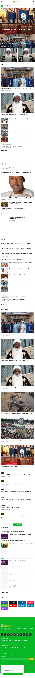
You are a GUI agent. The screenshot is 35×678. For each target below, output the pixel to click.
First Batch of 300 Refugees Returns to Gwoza (11, 5)
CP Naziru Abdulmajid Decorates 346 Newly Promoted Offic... (14, 545)
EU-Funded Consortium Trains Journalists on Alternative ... (13, 536)
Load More (17, 530)
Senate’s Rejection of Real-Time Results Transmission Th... (14, 653)
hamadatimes (4, 31)
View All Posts (31, 311)
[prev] (31, 6)
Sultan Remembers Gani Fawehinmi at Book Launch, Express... (15, 89)
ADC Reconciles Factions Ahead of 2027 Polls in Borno (12, 294)
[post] (17, 21)
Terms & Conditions (29, 675)
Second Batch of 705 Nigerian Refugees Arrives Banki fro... (13, 301)
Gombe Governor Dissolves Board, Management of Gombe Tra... (17, 256)
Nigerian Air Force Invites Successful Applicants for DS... (20, 555)
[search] (33, 2)
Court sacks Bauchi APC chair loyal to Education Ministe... (13, 261)
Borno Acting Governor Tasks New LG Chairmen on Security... (15, 645)
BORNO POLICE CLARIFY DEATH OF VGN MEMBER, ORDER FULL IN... (21, 550)
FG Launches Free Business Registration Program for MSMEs (21, 584)
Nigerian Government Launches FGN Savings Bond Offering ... (21, 578)
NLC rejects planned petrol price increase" (17, 288)
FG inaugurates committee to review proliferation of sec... (20, 132)
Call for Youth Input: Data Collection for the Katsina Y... (20, 590)
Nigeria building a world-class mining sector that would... (20, 203)
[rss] (30, 640)
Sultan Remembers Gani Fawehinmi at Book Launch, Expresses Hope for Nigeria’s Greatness (16, 44)
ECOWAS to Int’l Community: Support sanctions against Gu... (14, 144)
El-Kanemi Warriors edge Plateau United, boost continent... (16, 219)
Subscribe (32, 664)
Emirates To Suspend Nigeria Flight (10, 168)
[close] (23, 666)
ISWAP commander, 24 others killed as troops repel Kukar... (21, 126)
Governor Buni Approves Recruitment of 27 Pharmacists (20, 282)
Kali (9, 541)
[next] (33, 6)
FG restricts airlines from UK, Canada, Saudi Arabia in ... (12, 147)
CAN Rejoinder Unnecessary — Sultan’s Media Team (8, 58)
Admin (3, 211)
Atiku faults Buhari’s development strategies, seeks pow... (17, 250)
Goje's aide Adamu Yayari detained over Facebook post (20, 270)
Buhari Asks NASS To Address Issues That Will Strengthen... (17, 245)
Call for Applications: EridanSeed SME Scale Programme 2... (21, 539)
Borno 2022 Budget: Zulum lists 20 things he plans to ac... (17, 174)
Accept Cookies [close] (13, 673)
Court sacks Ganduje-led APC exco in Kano (17, 276)
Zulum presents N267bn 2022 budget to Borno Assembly (17, 199)
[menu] (1, 2)
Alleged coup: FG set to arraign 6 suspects (17, 138)
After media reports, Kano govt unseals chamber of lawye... (20, 264)
